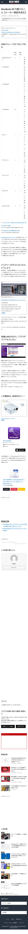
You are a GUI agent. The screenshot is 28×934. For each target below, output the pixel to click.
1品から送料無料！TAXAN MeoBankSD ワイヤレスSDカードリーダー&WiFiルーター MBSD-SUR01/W (13, 481)
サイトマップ (21, 927)
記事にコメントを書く (8, 731)
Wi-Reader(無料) (7, 440)
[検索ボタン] (25, 2)
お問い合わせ (20, 731)
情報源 (3, 313)
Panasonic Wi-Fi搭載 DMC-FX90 (11, 230)
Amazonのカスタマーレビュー (8, 237)
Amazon (6, 489)
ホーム (7, 923)
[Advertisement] (12, 508)
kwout (14, 418)
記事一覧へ (14, 572)
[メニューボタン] (2, 2)
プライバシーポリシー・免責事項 (10, 927)
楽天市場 (14, 489)
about (12, 923)
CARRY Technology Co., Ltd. (6, 418)
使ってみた (17, 15)
